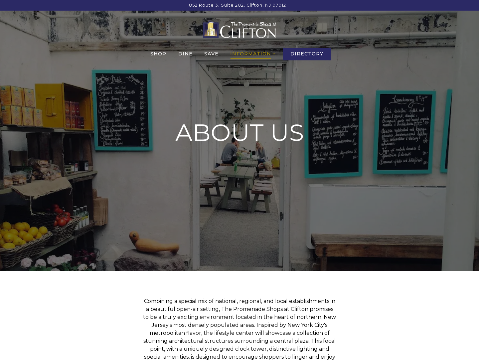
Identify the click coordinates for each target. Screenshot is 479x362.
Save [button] (211, 54)
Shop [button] (158, 54)
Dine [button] (185, 54)
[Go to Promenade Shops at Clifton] (237, 5)
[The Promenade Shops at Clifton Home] (239, 29)
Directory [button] (306, 54)
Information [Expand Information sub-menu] (251, 53)
